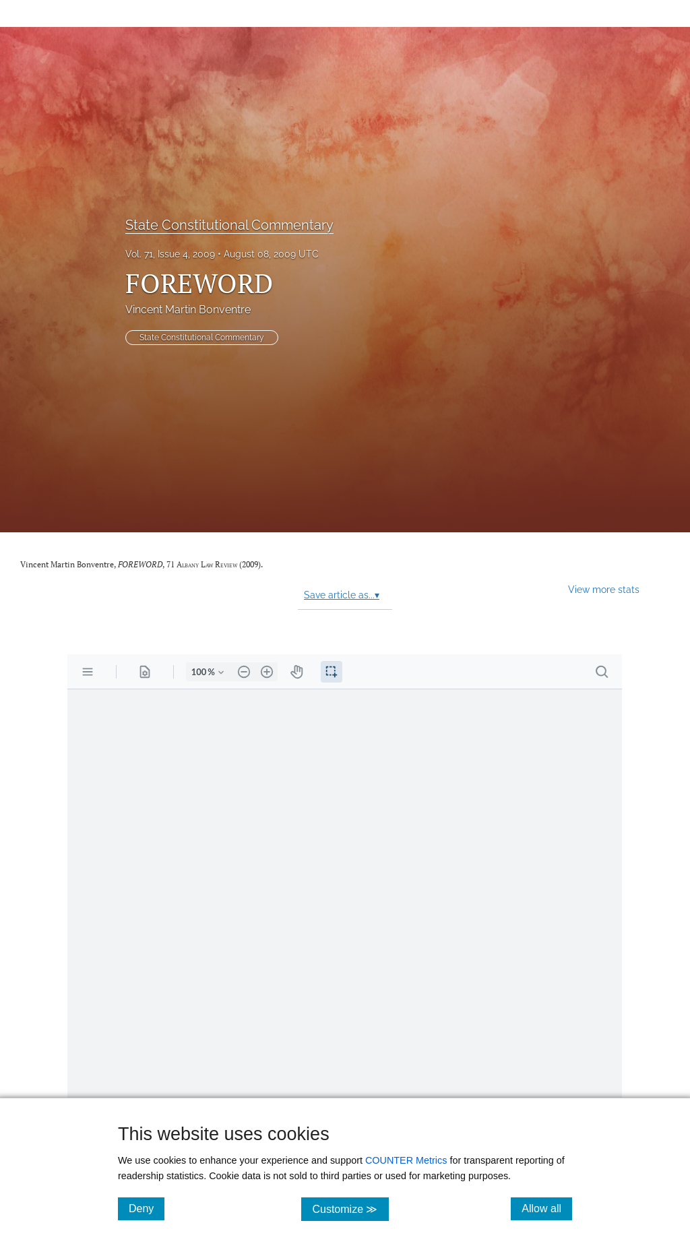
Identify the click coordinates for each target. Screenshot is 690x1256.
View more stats (603, 589)
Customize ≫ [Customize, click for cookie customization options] (350, 1208)
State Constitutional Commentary (229, 225)
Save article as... (341, 595)
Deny (146, 1208)
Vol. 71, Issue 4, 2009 (170, 254)
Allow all (547, 1208)
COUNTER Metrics (406, 1160)
